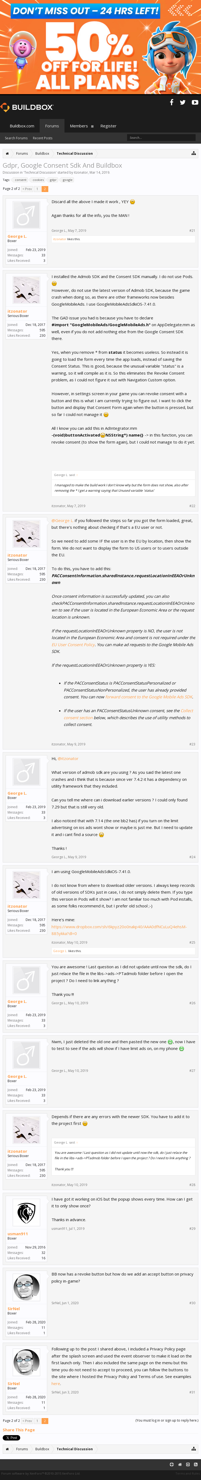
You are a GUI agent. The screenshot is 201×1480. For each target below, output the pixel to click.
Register (108, 125)
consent (19, 179)
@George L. (63, 520)
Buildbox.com (22, 125)
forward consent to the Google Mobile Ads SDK (148, 696)
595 (42, 330)
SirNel (14, 1308)
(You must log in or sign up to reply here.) (166, 1420)
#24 (192, 857)
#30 (192, 1303)
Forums (52, 125)
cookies (37, 179)
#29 (192, 1229)
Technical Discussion (40, 172)
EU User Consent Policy (73, 644)
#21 (192, 231)
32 (43, 1252)
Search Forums (16, 138)
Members (79, 125)
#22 (192, 506)
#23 (192, 744)
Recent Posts (42, 138)
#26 (192, 1003)
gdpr (52, 179)
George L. (17, 236)
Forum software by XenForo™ (40, 1473)
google (67, 179)
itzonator (81, 172)
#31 (192, 1392)
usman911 (18, 1233)
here (56, 1383)
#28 (192, 1185)
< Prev (27, 189)
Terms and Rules (187, 1473)
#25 (192, 942)
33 (43, 255)
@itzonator (68, 758)
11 (43, 1327)
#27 (192, 1071)
